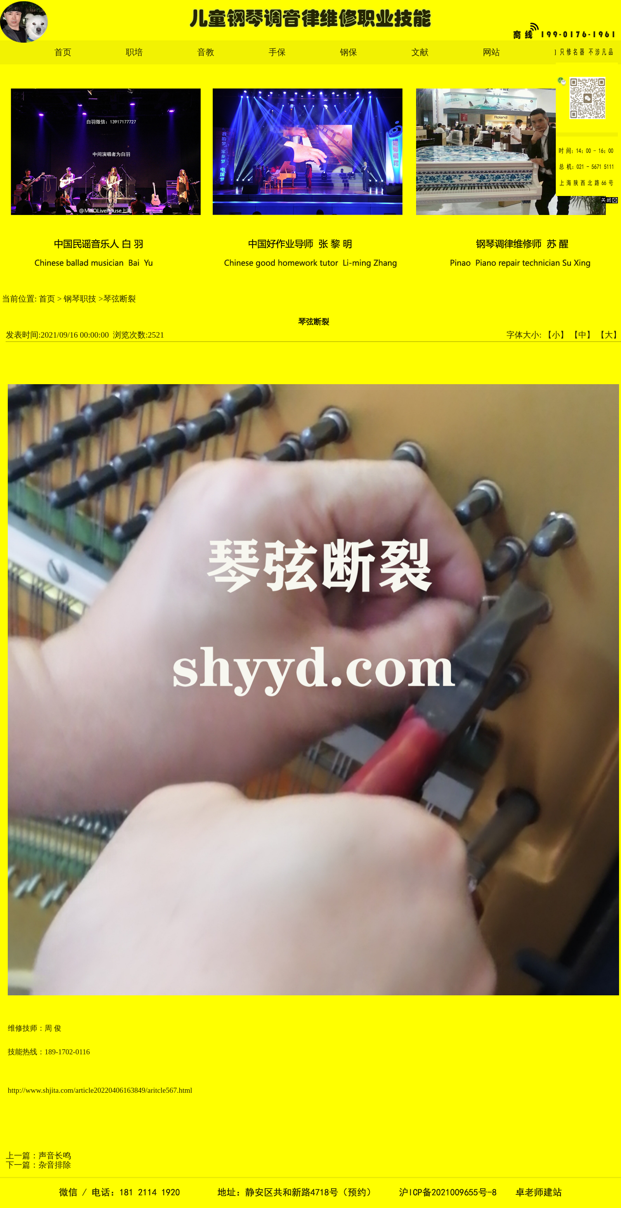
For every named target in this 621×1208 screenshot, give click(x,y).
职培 (134, 52)
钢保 (348, 52)
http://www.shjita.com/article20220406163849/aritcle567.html (100, 1090)
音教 (205, 52)
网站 (491, 52)
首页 (62, 52)
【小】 (556, 335)
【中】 (582, 335)
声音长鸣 (54, 1155)
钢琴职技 (80, 298)
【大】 (609, 335)
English (567, 52)
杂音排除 (54, 1165)
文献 (419, 52)
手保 (277, 52)
